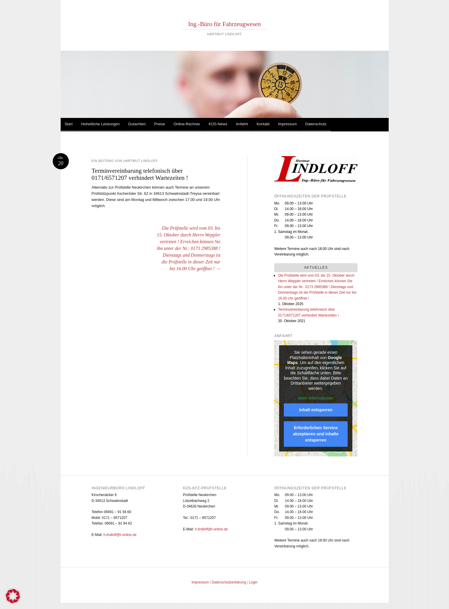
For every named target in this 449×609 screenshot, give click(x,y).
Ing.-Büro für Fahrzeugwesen (224, 24)
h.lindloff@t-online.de (119, 535)
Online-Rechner (186, 124)
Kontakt (263, 124)
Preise (159, 124)
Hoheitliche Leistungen (100, 124)
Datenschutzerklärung (229, 582)
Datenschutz (315, 124)
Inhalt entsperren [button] (316, 409)
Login (253, 582)
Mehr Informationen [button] (316, 398)
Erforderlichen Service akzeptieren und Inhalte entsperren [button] (316, 433)
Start (69, 124)
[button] (13, 596)
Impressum (287, 124)
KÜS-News (218, 124)
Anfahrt (242, 124)
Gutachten (137, 124)
